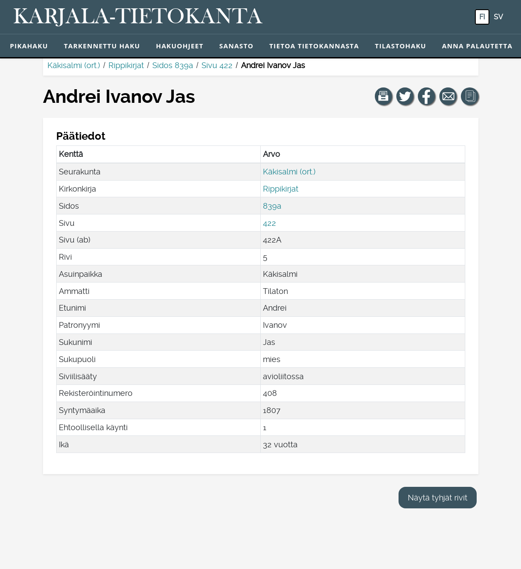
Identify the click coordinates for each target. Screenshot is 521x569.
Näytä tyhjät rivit (437, 497)
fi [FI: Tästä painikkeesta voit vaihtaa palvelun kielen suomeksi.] (482, 17)
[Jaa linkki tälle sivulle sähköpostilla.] (448, 96)
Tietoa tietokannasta (314, 45)
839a (272, 205)
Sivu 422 (217, 65)
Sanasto (236, 45)
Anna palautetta (477, 45)
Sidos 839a (172, 65)
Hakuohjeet (179, 45)
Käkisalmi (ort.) (73, 65)
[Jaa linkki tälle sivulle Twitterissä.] (405, 96)
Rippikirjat (126, 65)
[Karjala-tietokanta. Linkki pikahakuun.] (137, 17)
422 (269, 223)
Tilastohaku (400, 45)
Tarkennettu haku (102, 45)
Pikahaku (29, 45)
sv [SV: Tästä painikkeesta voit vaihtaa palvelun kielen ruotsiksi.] (498, 17)
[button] (383, 96)
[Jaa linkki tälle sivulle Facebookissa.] (426, 96)
